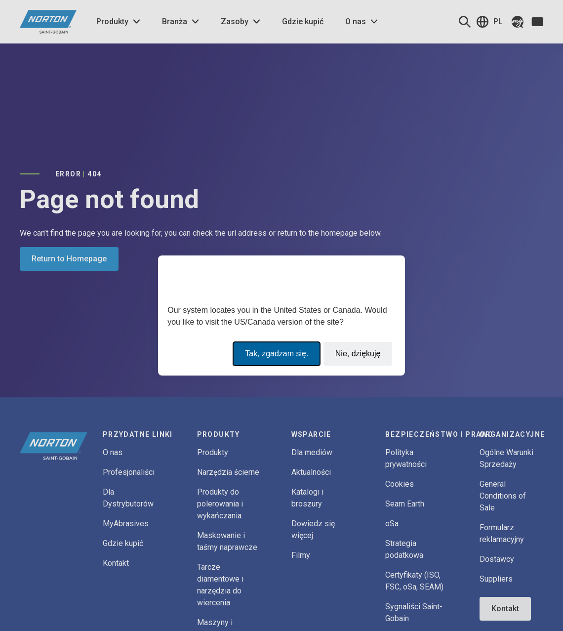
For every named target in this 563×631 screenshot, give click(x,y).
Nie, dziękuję (358, 353)
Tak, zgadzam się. (276, 353)
